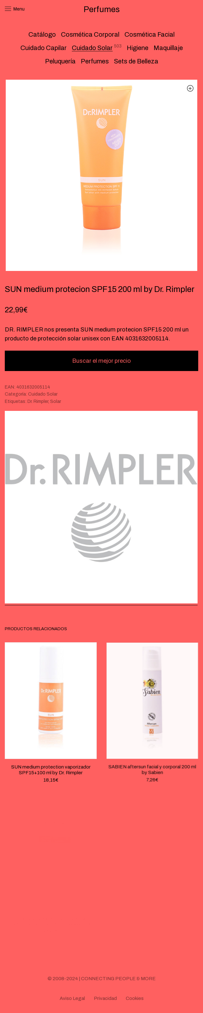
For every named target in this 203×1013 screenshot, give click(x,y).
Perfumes (95, 61)
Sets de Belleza (136, 61)
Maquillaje (168, 47)
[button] (190, 88)
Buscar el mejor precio (101, 361)
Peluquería (60, 61)
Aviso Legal (72, 998)
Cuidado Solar (92, 47)
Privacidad (105, 998)
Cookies (135, 998)
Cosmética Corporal (90, 34)
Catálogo (42, 34)
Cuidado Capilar (43, 47)
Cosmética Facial (149, 34)
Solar (55, 401)
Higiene (137, 47)
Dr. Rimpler (37, 401)
